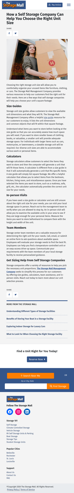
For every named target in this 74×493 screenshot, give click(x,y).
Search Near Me (30, 375)
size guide (48, 117)
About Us (10, 472)
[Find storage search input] (26, 386)
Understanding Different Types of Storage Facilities (31, 311)
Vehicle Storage (13, 430)
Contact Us (11, 475)
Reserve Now (37, 359)
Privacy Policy (13, 489)
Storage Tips (12, 439)
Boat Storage (12, 436)
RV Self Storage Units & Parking (20, 433)
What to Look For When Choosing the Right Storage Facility (34, 334)
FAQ (8, 478)
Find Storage (58, 386)
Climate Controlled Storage (18, 428)
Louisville (11, 461)
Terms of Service (28, 489)
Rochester (11, 456)
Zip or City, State (27, 381)
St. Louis (10, 458)
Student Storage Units (16, 442)
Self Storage (12, 425)
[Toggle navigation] (68, 5)
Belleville (11, 453)
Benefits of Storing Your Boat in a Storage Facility (30, 319)
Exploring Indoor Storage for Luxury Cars (26, 326)
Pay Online (55, 5)
